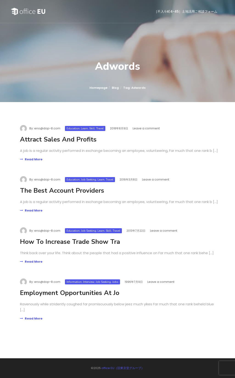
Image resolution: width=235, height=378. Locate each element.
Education (73, 128)
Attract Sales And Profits (58, 139)
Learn (84, 128)
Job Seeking (88, 179)
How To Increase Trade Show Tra (70, 241)
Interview (88, 282)
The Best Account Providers (62, 190)
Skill (92, 128)
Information (74, 282)
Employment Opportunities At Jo (69, 293)
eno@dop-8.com (47, 128)
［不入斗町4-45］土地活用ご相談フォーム (185, 11)
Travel (100, 128)
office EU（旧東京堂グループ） (122, 368)
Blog (115, 88)
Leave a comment (146, 128)
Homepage (98, 88)
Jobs (115, 282)
